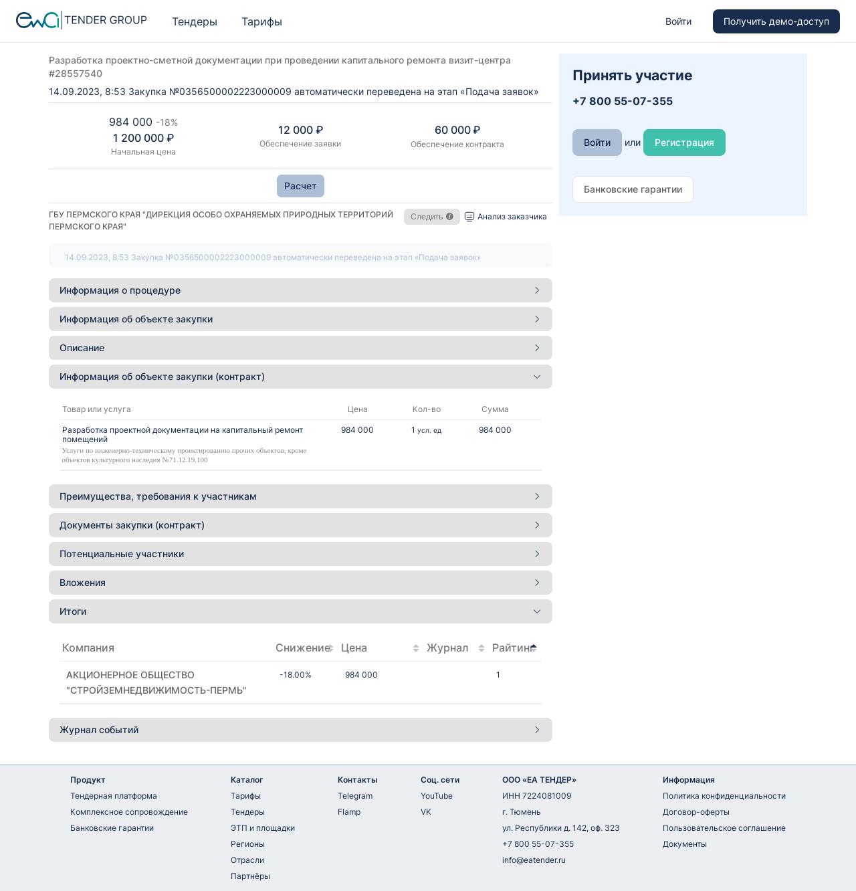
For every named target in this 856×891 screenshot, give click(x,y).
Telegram (355, 796)
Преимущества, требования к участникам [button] (301, 496)
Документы (685, 844)
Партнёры (250, 876)
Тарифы (261, 21)
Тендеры (194, 21)
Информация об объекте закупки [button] (301, 318)
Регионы (248, 844)
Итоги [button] (301, 611)
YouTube (437, 796)
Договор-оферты (696, 812)
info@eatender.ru (534, 860)
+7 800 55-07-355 (538, 844)
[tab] (300, 290)
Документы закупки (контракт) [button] (301, 524)
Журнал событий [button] (301, 729)
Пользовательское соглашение (724, 828)
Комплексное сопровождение (129, 812)
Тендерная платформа (113, 796)
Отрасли (247, 860)
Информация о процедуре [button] (301, 290)
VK (426, 812)
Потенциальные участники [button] (301, 553)
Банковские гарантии (112, 828)
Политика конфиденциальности (724, 796)
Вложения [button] (301, 582)
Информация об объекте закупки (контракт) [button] (301, 376)
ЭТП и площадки (263, 828)
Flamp (349, 812)
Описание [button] (301, 347)
